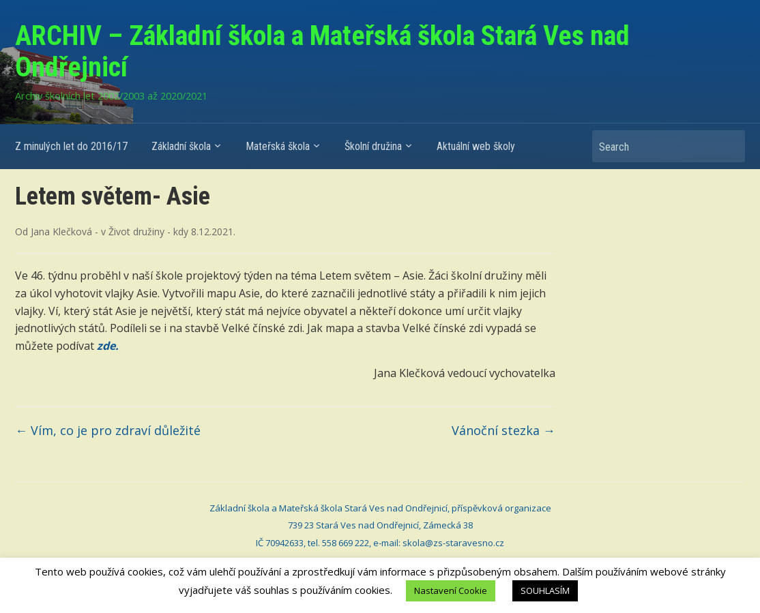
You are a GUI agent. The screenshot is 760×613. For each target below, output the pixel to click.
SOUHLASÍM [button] (545, 590)
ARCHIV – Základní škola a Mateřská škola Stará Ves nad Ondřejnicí (322, 51)
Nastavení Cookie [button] (450, 590)
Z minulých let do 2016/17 (71, 146)
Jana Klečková (61, 231)
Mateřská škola (278, 146)
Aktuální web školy (476, 146)
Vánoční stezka (503, 430)
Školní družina (373, 146)
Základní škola (181, 146)
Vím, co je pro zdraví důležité (108, 430)
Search (728, 146)
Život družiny (136, 231)
